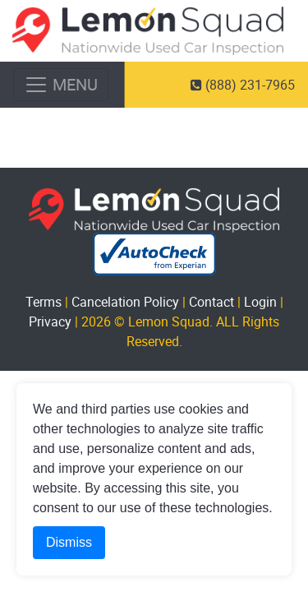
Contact (211, 302)
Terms (43, 302)
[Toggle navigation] (60, 84)
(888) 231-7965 (243, 85)
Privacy (50, 321)
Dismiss (69, 542)
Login (260, 302)
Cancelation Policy (125, 302)
